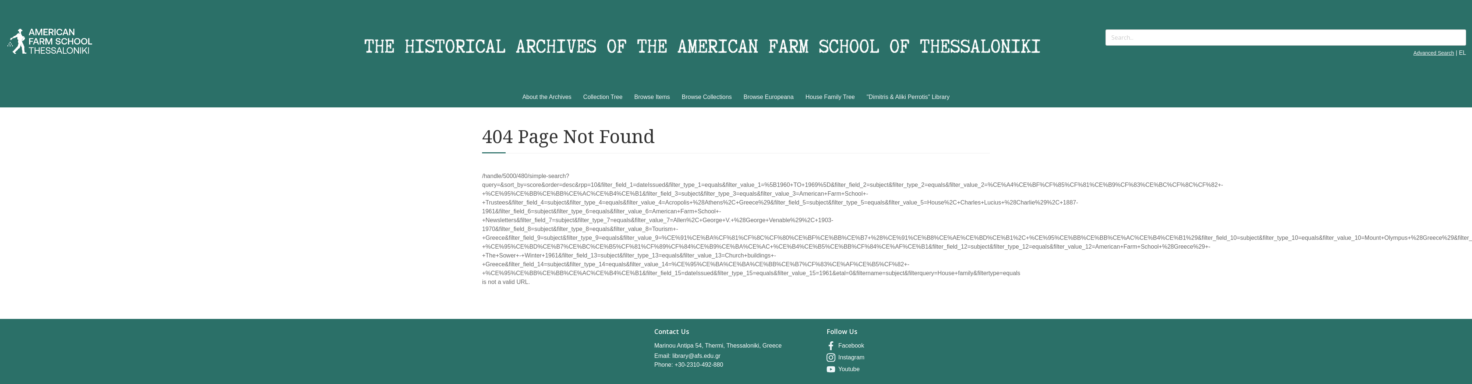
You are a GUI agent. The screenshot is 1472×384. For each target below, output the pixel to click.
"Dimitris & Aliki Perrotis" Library (908, 97)
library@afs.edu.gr (696, 356)
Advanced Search (1433, 53)
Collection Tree (603, 97)
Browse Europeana (769, 97)
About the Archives (546, 97)
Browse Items (652, 97)
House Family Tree (830, 97)
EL (1462, 53)
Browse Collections (707, 97)
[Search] (1285, 37)
